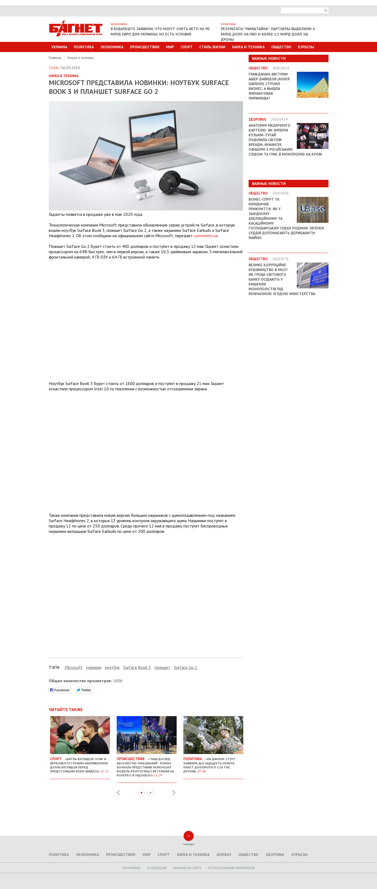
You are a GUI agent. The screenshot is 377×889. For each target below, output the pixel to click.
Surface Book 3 (137, 667)
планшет (162, 667)
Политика (84, 47)
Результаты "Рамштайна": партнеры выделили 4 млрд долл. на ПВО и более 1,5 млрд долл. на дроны (268, 34)
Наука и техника (248, 47)
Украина (59, 47)
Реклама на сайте (187, 868)
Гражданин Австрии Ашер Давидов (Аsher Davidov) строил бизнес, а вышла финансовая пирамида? (269, 86)
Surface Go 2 (185, 667)
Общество (281, 47)
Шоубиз (224, 854)
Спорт (187, 47)
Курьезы (306, 47)
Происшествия (144, 47)
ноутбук (112, 667)
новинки (93, 667)
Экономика (111, 47)
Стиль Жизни (212, 47)
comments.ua (206, 235)
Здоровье (275, 854)
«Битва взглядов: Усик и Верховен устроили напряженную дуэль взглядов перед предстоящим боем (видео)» (80, 763)
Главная (55, 57)
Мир (170, 47)
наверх (188, 844)
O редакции (157, 868)
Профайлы (131, 868)
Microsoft (74, 667)
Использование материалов (231, 868)
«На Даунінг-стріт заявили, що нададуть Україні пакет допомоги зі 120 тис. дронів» (213, 763)
